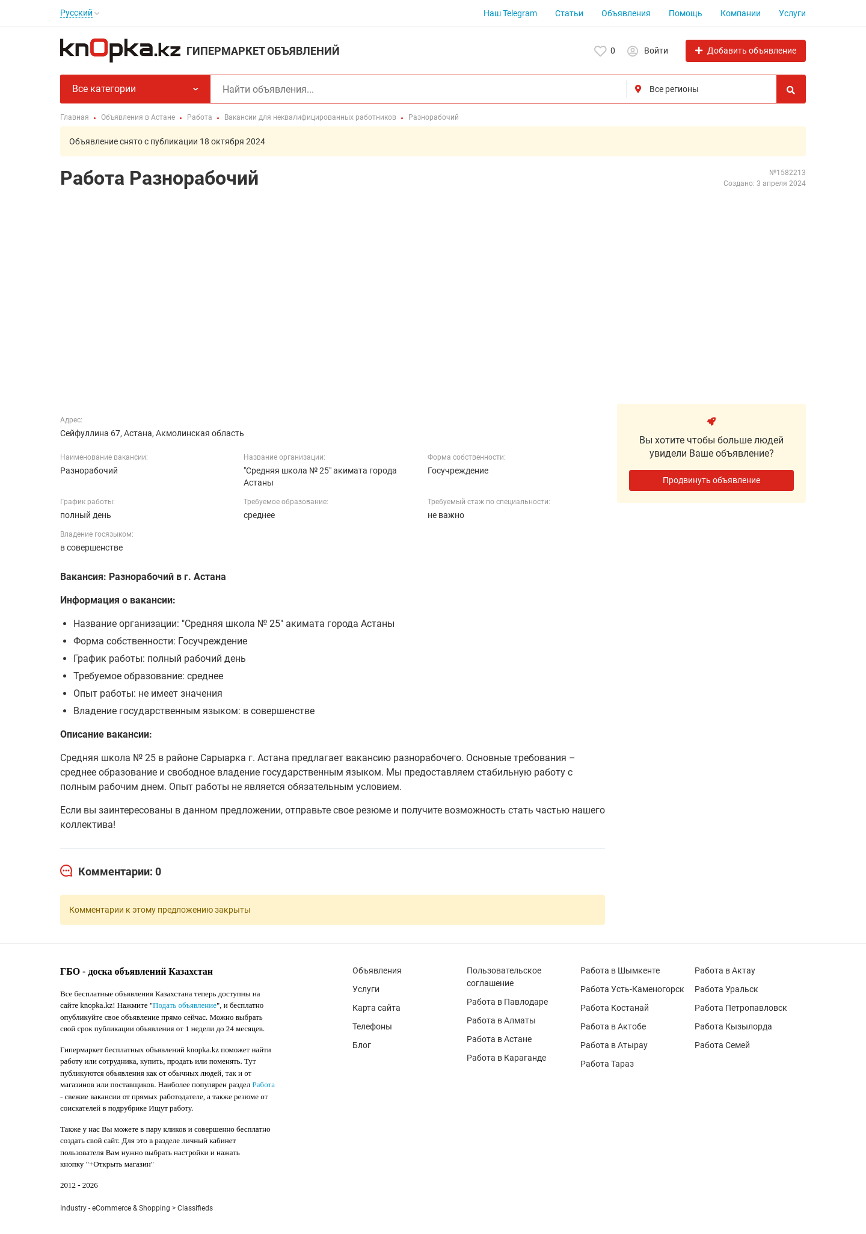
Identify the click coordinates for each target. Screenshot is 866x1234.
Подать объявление (184, 1005)
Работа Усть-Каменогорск (632, 989)
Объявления (626, 13)
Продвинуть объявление (711, 480)
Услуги (792, 13)
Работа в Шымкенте (620, 970)
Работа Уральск (726, 989)
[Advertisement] (433, 289)
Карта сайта (376, 1008)
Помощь (685, 13)
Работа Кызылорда (733, 1026)
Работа (264, 1084)
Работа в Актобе (613, 1026)
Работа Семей (722, 1045)
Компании (740, 13)
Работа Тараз (607, 1064)
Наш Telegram (510, 13)
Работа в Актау (725, 970)
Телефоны (372, 1026)
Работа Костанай (614, 1008)
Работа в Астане (499, 1039)
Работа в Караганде (506, 1058)
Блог (361, 1045)
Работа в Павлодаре (507, 1002)
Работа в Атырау (614, 1045)
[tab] (110, 872)
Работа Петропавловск (741, 1008)
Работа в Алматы (501, 1020)
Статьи (569, 13)
